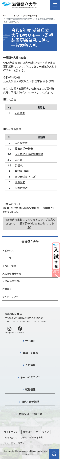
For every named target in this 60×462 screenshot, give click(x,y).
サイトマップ (42, 431)
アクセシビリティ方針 (32, 437)
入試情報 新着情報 (11, 273)
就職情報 (30, 389)
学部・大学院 (30, 353)
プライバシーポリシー (15, 442)
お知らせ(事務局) (11, 281)
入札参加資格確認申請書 (29, 154)
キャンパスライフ (30, 377)
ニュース (15, 15)
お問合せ (6, 289)
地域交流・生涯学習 (30, 414)
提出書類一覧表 (24, 148)
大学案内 (30, 341)
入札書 (19, 160)
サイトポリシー (10, 296)
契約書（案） (22, 171)
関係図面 (20, 182)
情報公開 (27, 431)
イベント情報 (9, 265)
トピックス (8, 250)
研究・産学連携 (30, 401)
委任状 (19, 165)
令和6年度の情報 (30, 15)
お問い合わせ (11, 437)
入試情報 (30, 365)
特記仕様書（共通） (26, 176)
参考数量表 (21, 188)
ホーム (5, 15)
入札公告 (20, 113)
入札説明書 (21, 143)
